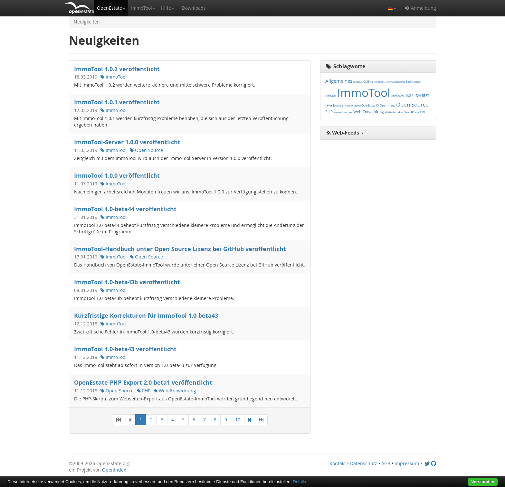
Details (299, 481)
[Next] (249, 419)
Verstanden (482, 481)
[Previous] (130, 419)
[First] (118, 419)
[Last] (261, 419)
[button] (111, 8)
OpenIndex (114, 470)
